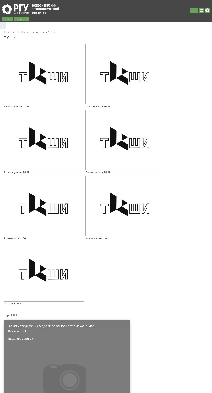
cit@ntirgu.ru (26, 384)
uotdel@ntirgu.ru (28, 372)
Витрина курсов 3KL (13, 32)
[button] (21, 19)
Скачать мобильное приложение (106, 387)
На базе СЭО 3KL (204, 383)
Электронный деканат (36, 32)
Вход (194, 10)
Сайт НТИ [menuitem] (7, 19)
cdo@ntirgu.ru (27, 378)
